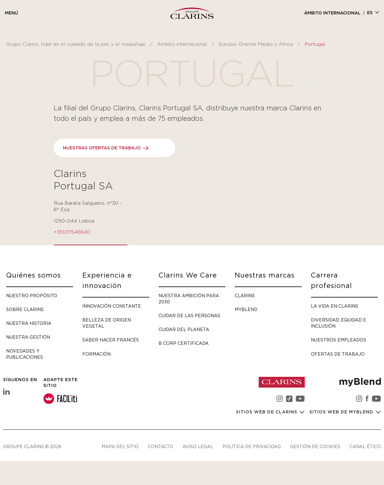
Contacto (160, 446)
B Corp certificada (184, 343)
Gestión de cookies (315, 446)
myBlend (246, 309)
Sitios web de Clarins (267, 412)
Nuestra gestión (28, 337)
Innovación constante (111, 306)
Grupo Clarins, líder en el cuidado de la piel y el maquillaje (75, 44)
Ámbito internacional (332, 13)
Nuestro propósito (31, 295)
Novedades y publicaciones (24, 354)
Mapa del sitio (120, 446)
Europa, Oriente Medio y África (256, 44)
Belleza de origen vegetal (106, 322)
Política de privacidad (251, 446)
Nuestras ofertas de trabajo (102, 148)
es (370, 13)
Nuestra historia (28, 323)
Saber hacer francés (110, 339)
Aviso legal (197, 446)
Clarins (245, 295)
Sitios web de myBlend (342, 412)
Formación (96, 354)
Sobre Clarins (25, 309)
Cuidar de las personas (189, 315)
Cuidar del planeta (184, 329)
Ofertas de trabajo (338, 354)
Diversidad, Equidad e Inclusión (338, 322)
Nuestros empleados (338, 339)
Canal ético (365, 446)
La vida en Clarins (334, 306)
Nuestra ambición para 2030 (189, 298)
